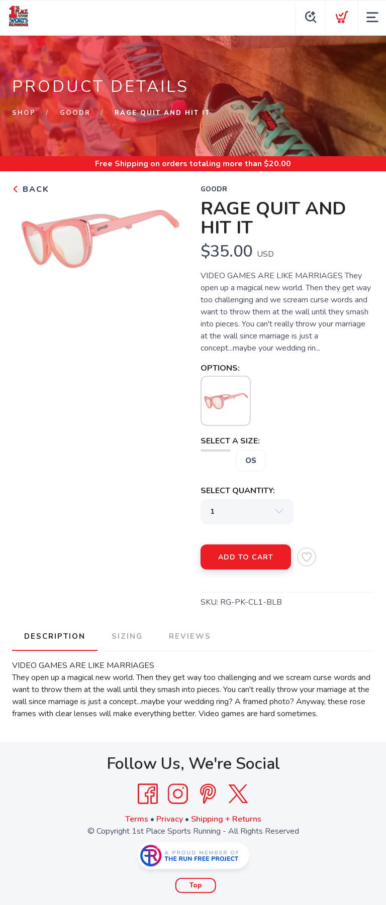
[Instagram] (178, 794)
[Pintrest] (208, 794)
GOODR (75, 113)
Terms (136, 819)
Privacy (169, 819)
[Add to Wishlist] (306, 557)
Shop (24, 113)
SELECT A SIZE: (230, 440)
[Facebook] (148, 794)
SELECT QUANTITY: (238, 490)
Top (195, 885)
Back (30, 189)
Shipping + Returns (226, 819)
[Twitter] (238, 794)
